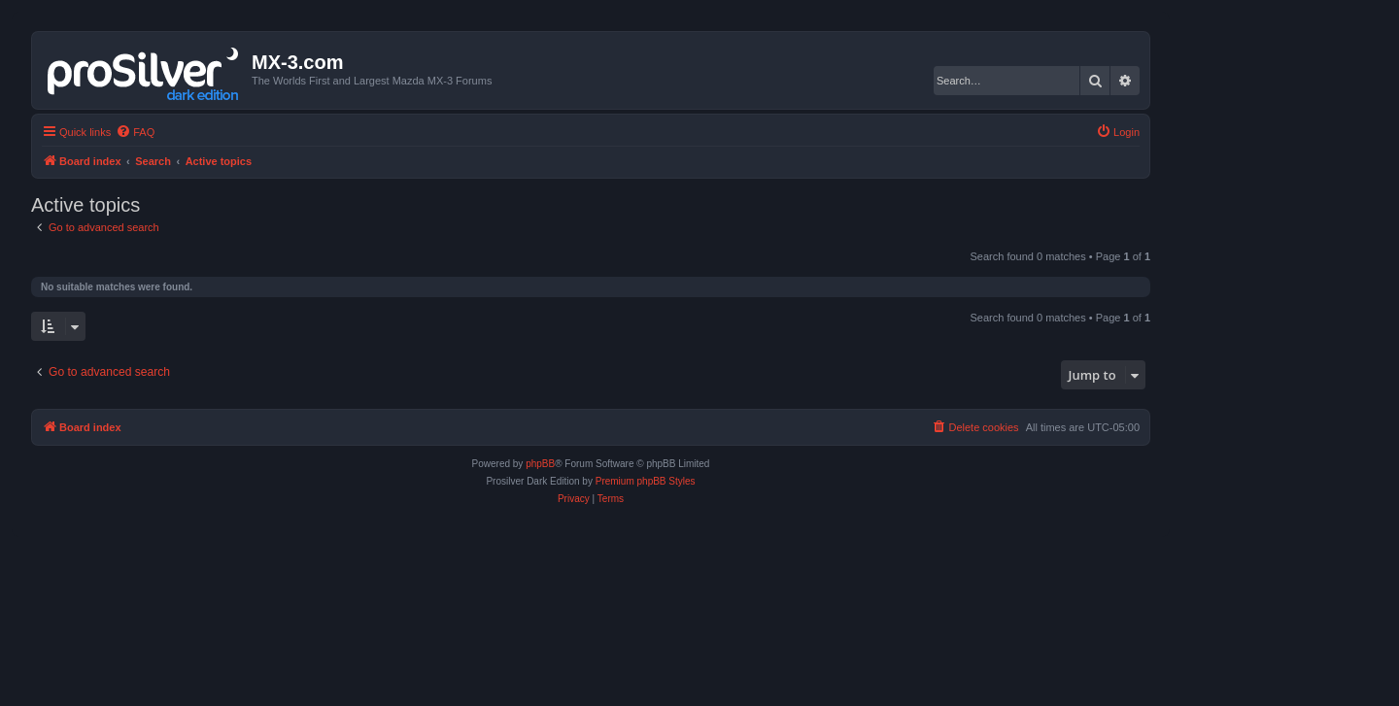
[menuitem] (135, 132)
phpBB (540, 463)
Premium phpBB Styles (646, 481)
